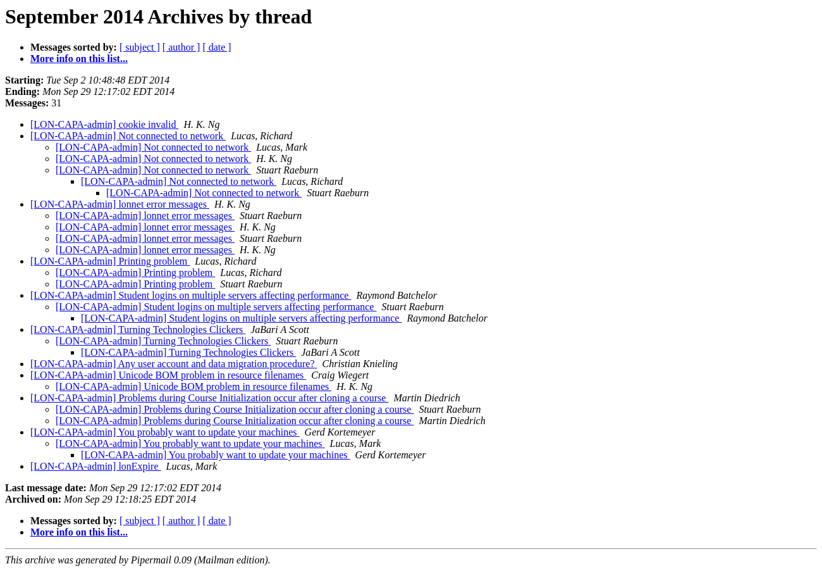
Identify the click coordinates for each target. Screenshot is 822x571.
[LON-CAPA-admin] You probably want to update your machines (165, 432)
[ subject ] (140, 47)
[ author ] (181, 47)
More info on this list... (79, 58)
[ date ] (216, 47)
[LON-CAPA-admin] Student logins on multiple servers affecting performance (190, 295)
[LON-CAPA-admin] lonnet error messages (119, 204)
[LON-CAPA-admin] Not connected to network (128, 135)
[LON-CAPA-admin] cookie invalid (104, 124)
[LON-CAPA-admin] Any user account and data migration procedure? (173, 363)
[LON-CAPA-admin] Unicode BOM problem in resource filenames (168, 375)
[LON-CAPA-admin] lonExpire (95, 466)
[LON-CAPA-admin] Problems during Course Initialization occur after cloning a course (209, 397)
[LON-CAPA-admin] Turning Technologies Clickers (137, 329)
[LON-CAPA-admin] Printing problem (110, 261)
